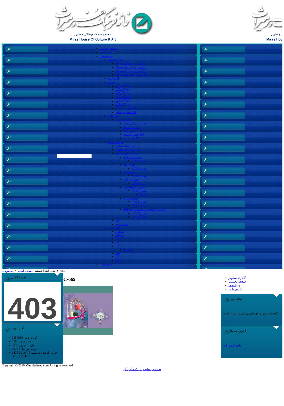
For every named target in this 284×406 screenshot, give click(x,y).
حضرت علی (131, 179)
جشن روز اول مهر (135, 123)
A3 (117, 256)
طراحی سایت (152, 369)
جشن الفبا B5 (132, 131)
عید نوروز (121, 224)
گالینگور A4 (123, 86)
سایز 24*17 (138, 160)
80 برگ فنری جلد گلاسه (130, 71)
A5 (117, 260)
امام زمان (129, 172)
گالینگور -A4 (123, 104)
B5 (117, 245)
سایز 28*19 (138, 201)
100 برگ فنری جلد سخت (131, 74)
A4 (117, 253)
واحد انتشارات (232, 345)
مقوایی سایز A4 (125, 112)
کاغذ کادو (113, 78)
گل (117, 220)
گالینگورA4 (122, 89)
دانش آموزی (123, 119)
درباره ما (105, 52)
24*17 (143, 194)
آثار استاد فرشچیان (127, 149)
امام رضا (129, 164)
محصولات (106, 56)
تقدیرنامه (113, 116)
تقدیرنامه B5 (131, 138)
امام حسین (130, 198)
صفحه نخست (108, 48)
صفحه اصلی (25, 271)
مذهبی (119, 231)
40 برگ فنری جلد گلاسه (130, 63)
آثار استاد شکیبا (125, 145)
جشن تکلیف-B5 (133, 134)
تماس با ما (106, 264)
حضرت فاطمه (132, 157)
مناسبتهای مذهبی (126, 153)
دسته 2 (127, 249)
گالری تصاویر (237, 277)
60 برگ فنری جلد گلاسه (130, 67)
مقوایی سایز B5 (125, 108)
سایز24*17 (138, 183)
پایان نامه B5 (131, 127)
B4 (117, 238)
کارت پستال (115, 142)
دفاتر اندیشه (115, 59)
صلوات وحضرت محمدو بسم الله (144, 209)
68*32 (119, 235)
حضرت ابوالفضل (134, 187)
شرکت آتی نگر (132, 369)
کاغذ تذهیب (114, 228)
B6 (117, 242)
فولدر (111, 82)
